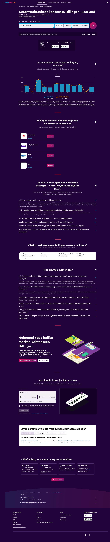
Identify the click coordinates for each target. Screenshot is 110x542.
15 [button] (48, 47)
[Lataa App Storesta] (88, 520)
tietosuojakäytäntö (44, 413)
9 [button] (52, 43)
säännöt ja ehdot (35, 413)
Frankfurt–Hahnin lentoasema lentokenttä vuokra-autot (34, 442)
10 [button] (30, 47)
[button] (2, 2)
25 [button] (34, 54)
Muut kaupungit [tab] (40, 433)
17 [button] (30, 50)
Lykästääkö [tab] (62, 433)
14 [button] (45, 47)
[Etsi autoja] (3, 13)
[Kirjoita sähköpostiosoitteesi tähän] (39, 401)
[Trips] (3, 20)
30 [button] (52, 54)
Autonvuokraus (22, 6)
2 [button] (52, 40)
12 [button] (37, 47)
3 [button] (30, 43)
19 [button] (37, 50)
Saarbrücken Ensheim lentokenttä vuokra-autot (69, 442)
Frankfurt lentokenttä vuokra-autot (29, 440)
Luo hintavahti (87, 469)
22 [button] (49, 50)
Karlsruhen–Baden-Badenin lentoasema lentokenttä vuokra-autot (74, 440)
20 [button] (41, 50)
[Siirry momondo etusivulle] (10, 2)
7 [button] (57, 43)
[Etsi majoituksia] (3, 10)
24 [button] (30, 54)
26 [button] (37, 54)
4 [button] (34, 43)
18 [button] (34, 50)
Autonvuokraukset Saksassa (32, 6)
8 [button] (61, 43)
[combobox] (23, 21)
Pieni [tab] (57, 74)
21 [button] (45, 50)
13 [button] (41, 47)
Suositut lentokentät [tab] (27, 433)
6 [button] (41, 43)
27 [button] (41, 54)
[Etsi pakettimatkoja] (3, 16)
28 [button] (45, 54)
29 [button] (49, 54)
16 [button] (52, 47)
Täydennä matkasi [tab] (51, 433)
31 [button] (30, 58)
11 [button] (34, 47)
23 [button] (52, 50)
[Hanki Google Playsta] (88, 517)
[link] (50, 136)
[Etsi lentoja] (3, 7)
